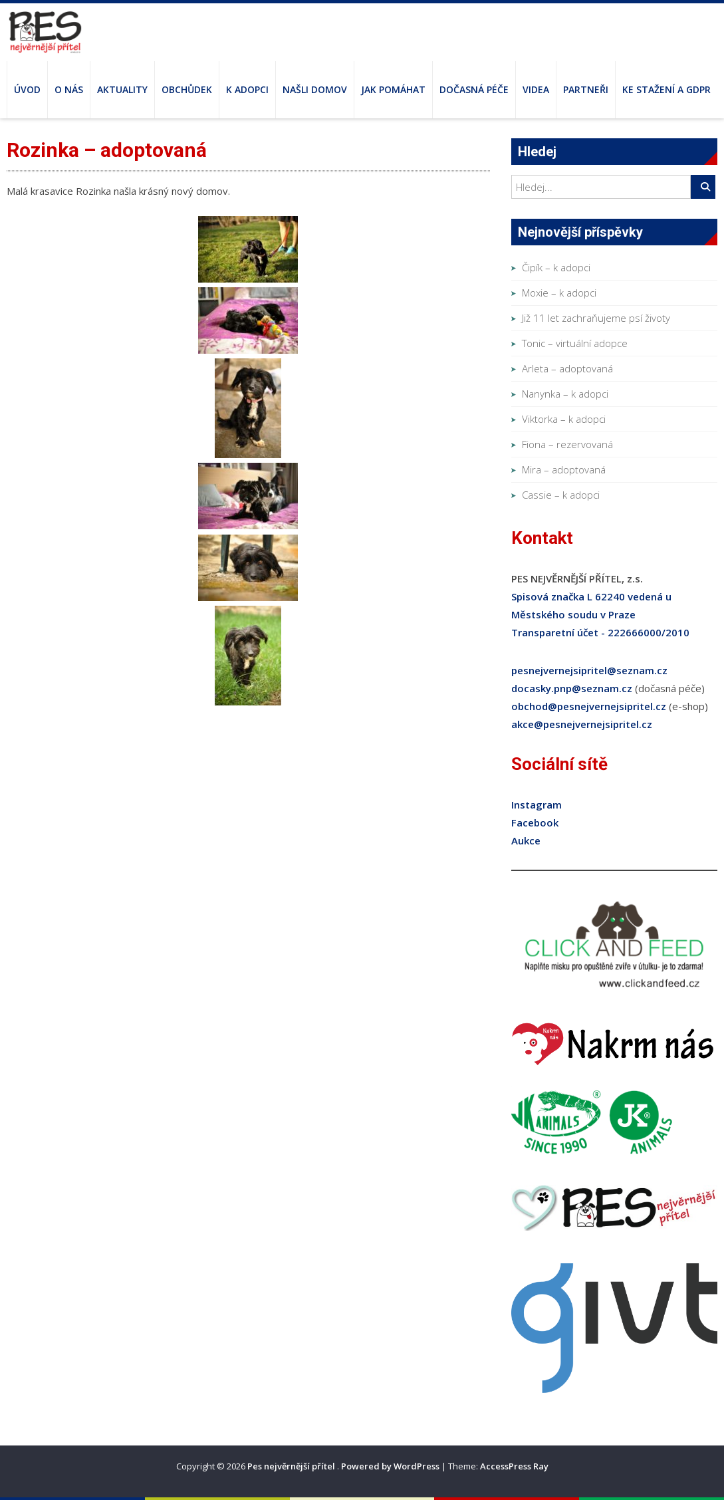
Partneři (585, 89)
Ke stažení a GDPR (666, 89)
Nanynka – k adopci (565, 393)
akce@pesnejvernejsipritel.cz (581, 724)
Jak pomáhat (393, 89)
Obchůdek (187, 89)
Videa (536, 89)
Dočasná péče (474, 89)
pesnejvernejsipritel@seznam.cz (589, 670)
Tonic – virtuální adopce (575, 343)
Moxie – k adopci (559, 292)
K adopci (247, 89)
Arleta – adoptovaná (567, 368)
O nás (69, 89)
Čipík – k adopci (556, 267)
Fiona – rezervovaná (567, 444)
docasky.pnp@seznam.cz (571, 688)
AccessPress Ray (514, 1466)
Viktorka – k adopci (564, 419)
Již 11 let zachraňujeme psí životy (596, 317)
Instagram (536, 804)
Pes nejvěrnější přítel (292, 1466)
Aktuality (122, 89)
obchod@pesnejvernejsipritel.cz (588, 706)
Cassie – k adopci (561, 494)
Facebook (534, 822)
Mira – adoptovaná (564, 469)
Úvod (27, 89)
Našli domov (315, 89)
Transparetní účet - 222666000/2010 (600, 632)
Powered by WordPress (390, 1466)
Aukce (526, 840)
